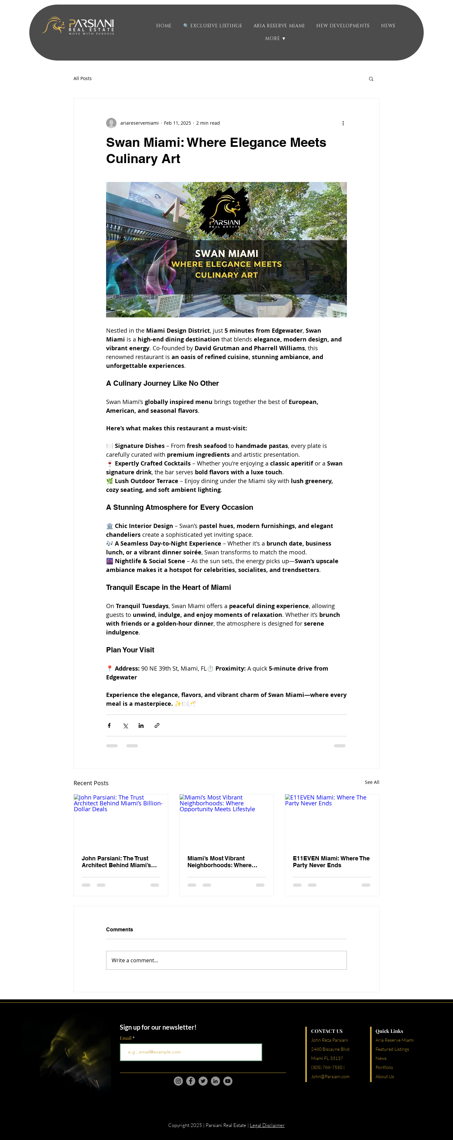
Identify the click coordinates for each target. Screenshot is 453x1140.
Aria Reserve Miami (395, 1040)
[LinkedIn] (215, 1081)
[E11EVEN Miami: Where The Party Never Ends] (332, 820)
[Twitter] (203, 1081)
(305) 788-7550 (326, 1067)
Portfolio (384, 1067)
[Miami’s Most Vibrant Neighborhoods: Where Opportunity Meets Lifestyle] (227, 820)
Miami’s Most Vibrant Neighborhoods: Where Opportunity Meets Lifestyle (226, 862)
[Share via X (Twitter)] (125, 725)
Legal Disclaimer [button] (267, 1125)
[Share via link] (157, 725)
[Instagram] (178, 1081)
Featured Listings (392, 1049)
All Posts (83, 78)
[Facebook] (190, 1081)
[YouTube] (227, 1081)
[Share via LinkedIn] (141, 725)
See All (372, 782)
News (381, 1058)
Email (126, 1038)
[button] (343, 26)
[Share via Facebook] (109, 725)
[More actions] (343, 123)
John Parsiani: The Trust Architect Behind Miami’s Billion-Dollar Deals (116, 862)
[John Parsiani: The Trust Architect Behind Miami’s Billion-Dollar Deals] (121, 820)
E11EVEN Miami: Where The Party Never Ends (331, 862)
